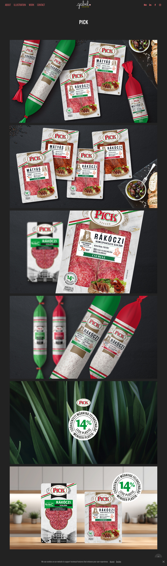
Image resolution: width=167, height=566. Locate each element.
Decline (118, 561)
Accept (112, 561)
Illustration (20, 5)
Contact (41, 5)
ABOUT (8, 5)
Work (31, 5)
